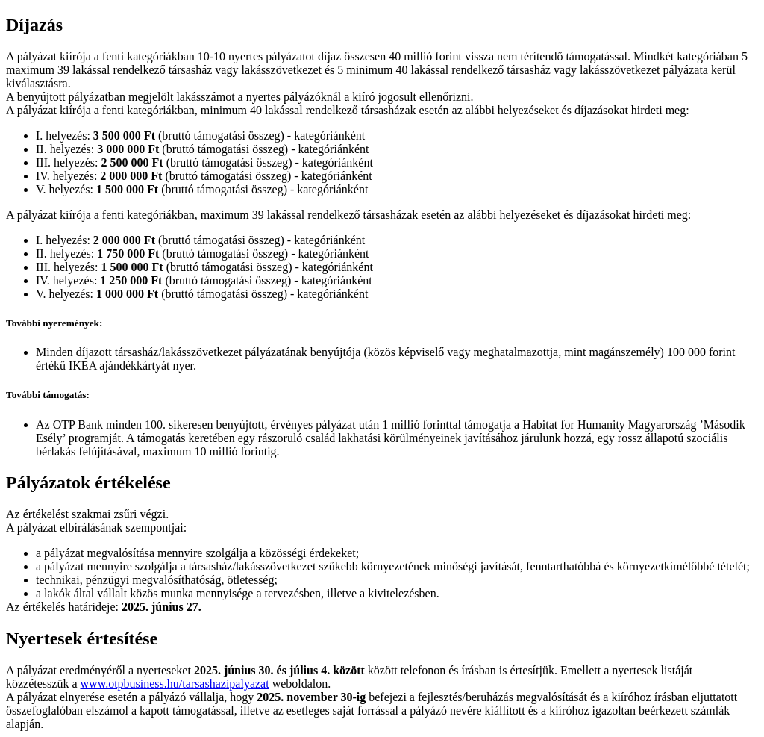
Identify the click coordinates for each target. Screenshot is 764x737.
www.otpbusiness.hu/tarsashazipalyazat (175, 683)
